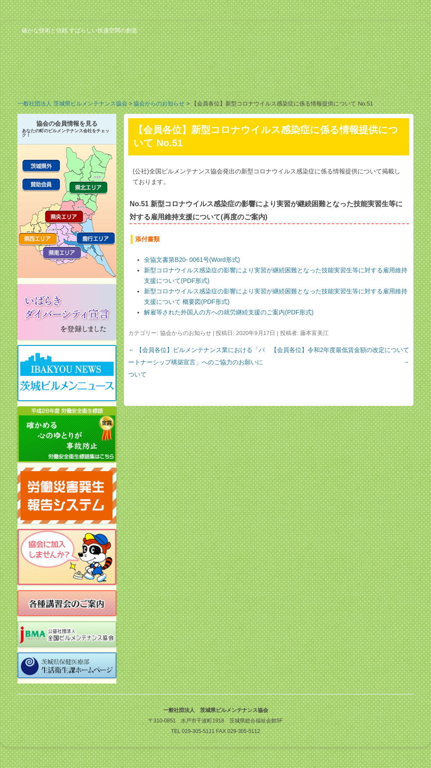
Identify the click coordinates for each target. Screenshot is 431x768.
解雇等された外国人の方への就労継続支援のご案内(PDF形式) (228, 312)
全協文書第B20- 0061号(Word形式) (192, 259)
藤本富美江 (314, 333)
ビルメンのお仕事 (333, 80)
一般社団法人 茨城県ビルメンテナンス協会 (72, 103)
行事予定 (263, 80)
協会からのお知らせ (159, 103)
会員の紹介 (193, 80)
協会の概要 (53, 80)
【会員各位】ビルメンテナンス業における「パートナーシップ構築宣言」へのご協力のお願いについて (196, 362)
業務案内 (123, 80)
